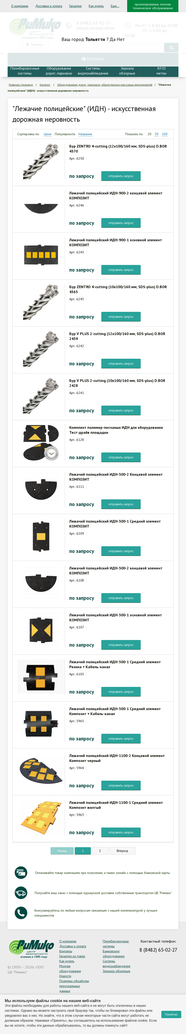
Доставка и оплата (48, 6)
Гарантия (75, 6)
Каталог (45, 84)
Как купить (96, 6)
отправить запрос (121, 176)
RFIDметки (161, 71)
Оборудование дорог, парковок (59, 71)
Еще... (115, 6)
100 (164, 134)
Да (113, 39)
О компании (19, 6)
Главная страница (21, 84)
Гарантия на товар (72, 956)
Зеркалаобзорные (127, 71)
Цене (47, 134)
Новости (65, 976)
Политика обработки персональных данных (74, 986)
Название (85, 134)
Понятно (171, 1014)
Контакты (65, 951)
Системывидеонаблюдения (93, 71)
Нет (121, 39)
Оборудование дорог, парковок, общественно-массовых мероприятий (104, 84)
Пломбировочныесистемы (24, 71)
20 (149, 134)
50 (156, 134)
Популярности (65, 134)
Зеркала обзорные (116, 971)
